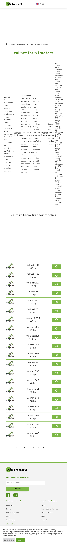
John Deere (10, 505)
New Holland (10, 520)
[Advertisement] (33, 24)
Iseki (43, 505)
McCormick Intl (47, 513)
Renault (44, 520)
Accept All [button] (21, 540)
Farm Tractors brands (19, 44)
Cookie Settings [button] (9, 540)
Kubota (8, 509)
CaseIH (8, 516)
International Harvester (50, 509)
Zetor (43, 516)
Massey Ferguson (12, 513)
